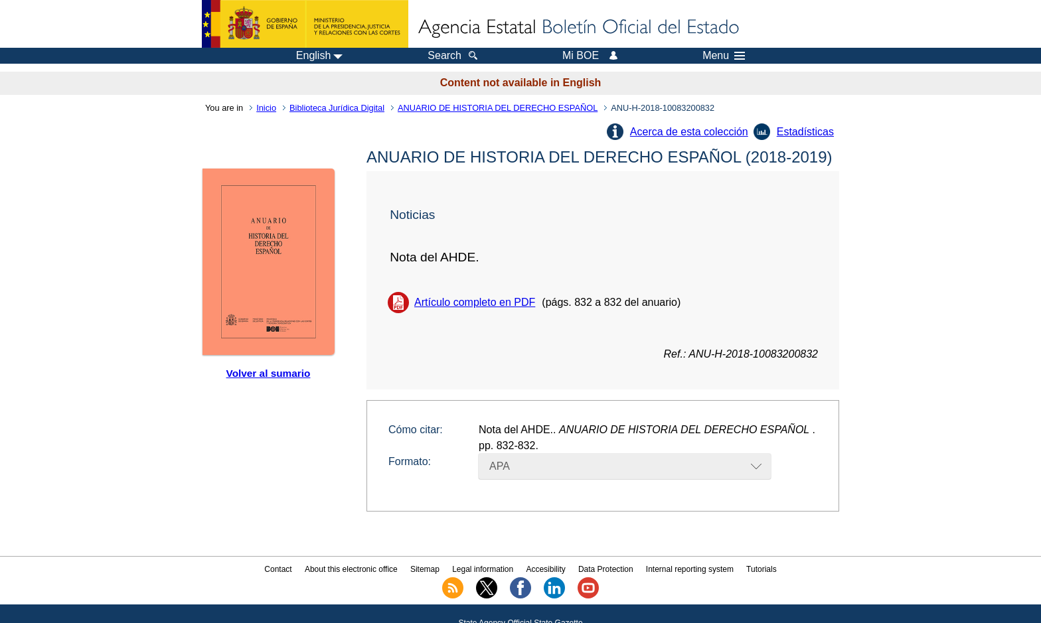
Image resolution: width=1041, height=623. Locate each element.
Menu (723, 55)
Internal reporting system (690, 569)
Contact (277, 569)
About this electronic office (351, 569)
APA (499, 466)
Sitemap (425, 569)
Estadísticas (805, 131)
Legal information (482, 569)
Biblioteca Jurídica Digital (336, 108)
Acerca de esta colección (689, 131)
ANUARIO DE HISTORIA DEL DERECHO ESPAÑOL (498, 108)
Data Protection (605, 569)
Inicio (266, 108)
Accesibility (545, 569)
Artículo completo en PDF (474, 302)
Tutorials (761, 569)
